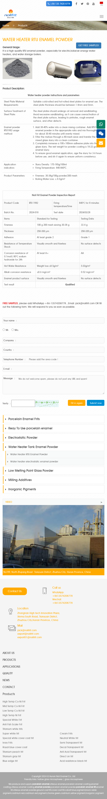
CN (101, 4)
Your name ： (10, 320)
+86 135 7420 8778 (59, 3)
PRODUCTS (9, 660)
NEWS (6, 680)
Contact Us (15, 591)
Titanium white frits (13, 729)
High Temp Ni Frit (12, 715)
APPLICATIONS (11, 666)
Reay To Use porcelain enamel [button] (28, 428)
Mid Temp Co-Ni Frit (13, 706)
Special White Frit (12, 719)
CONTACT (9, 687)
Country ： (9, 349)
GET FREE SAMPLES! (88, 45)
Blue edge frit (10, 760)
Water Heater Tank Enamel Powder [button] (31, 447)
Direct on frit (66, 756)
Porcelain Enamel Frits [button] (22, 419)
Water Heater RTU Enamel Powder (29, 454)
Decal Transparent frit (71, 747)
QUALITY (8, 673)
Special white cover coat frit (18, 738)
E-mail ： (8, 368)
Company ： (10, 340)
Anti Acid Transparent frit (73, 751)
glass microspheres (74, 779)
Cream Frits (66, 733)
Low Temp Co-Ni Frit (13, 710)
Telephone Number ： (14, 359)
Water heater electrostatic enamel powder (34, 461)
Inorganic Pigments (20, 489)
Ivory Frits (7, 742)
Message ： (9, 378)
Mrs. (17, 330)
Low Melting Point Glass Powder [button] (29, 471)
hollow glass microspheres (50, 779)
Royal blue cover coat (15, 747)
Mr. (7, 330)
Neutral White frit (69, 738)
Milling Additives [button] (18, 480)
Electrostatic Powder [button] (21, 438)
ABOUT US (8, 653)
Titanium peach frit (13, 751)
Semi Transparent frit (71, 742)
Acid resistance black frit (73, 760)
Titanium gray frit (12, 756)
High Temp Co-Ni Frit (14, 701)
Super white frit (11, 733)
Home (6, 25)
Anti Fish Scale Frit (12, 724)
